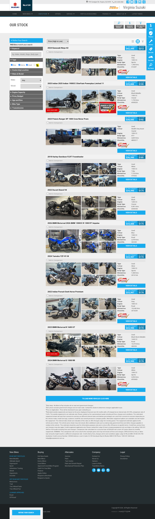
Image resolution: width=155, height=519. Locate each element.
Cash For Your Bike (44, 468)
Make (13, 80)
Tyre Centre (69, 461)
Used (29, 65)
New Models (14, 459)
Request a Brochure (45, 476)
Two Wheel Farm (16, 486)
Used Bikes (42, 463)
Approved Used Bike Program (48, 466)
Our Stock (44, 14)
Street (12, 471)
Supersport (14, 463)
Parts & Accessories (88, 14)
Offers (58, 14)
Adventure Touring (16, 468)
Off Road (13, 497)
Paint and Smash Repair (73, 463)
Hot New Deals (43, 456)
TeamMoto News (98, 466)
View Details (131, 77)
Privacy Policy (125, 456)
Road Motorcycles (17, 456)
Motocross (13, 482)
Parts (66, 459)
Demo (22, 65)
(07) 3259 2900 (118, 2)
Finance (106, 14)
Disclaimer (124, 459)
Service (71, 14)
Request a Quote (44, 478)
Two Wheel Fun (15, 489)
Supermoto (14, 473)
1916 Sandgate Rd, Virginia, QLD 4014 (98, 2)
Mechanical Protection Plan (74, 466)
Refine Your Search (19, 40)
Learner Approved (17, 492)
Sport (11, 466)
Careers (95, 461)
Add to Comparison (56, 52)
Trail (11, 484)
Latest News (137, 14)
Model (13, 86)
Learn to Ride (96, 463)
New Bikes (28, 14)
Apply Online (42, 473)
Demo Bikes (42, 461)
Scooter (12, 476)
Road (11, 495)
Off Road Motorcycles (19, 479)
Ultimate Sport (15, 461)
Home (14, 14)
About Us (121, 14)
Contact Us (96, 456)
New (13, 65)
